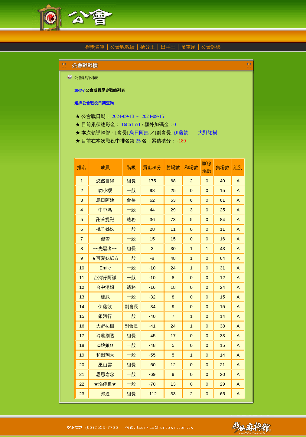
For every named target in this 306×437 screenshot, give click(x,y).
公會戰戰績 (122, 47)
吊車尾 (188, 47)
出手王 (168, 47)
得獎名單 (95, 47)
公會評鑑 (211, 47)
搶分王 (147, 47)
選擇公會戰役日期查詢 (94, 103)
